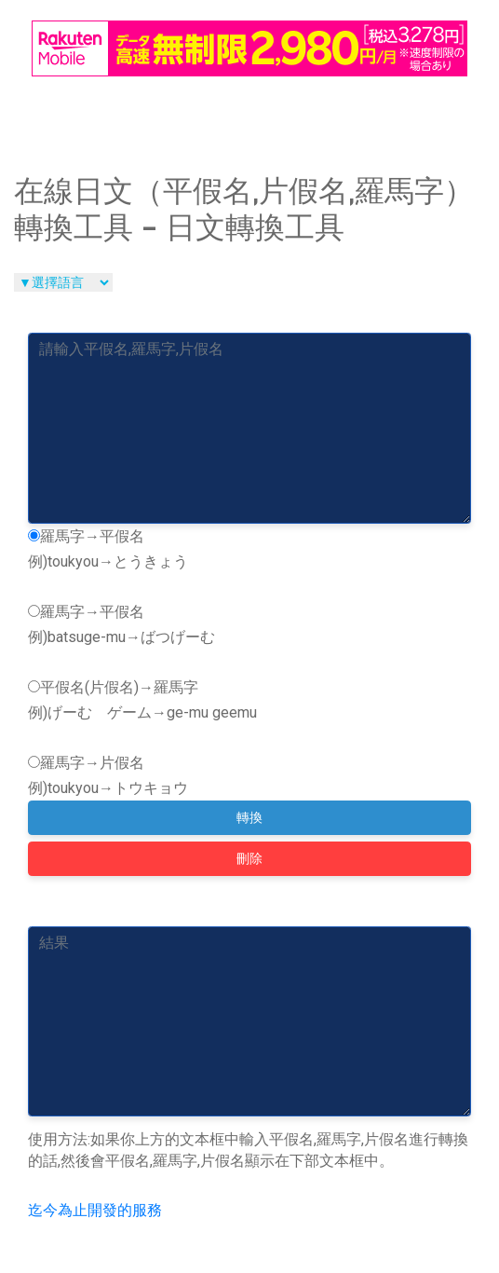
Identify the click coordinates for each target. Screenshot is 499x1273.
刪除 (249, 858)
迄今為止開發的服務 (95, 1210)
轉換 (249, 817)
